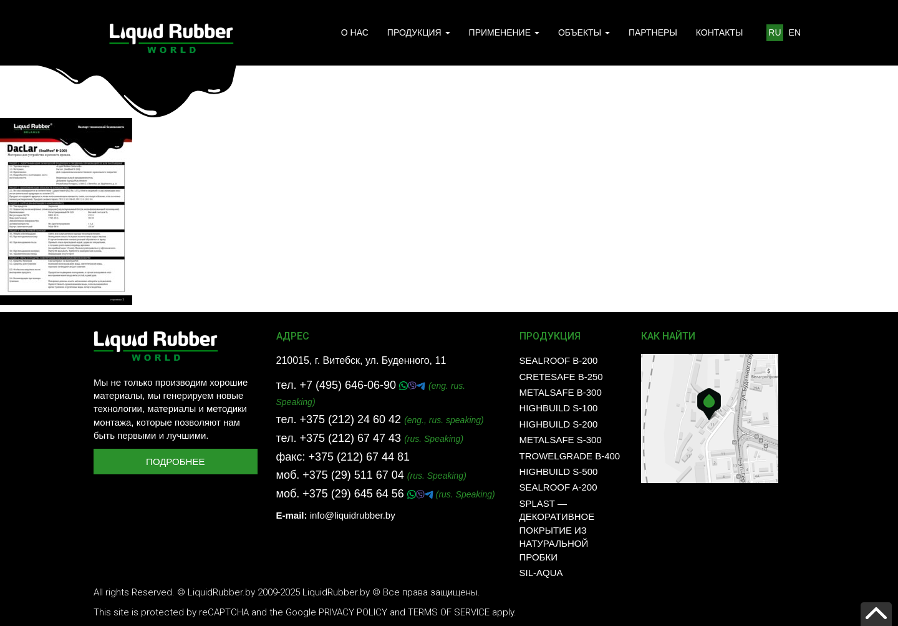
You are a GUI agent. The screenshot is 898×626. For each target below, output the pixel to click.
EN (795, 32)
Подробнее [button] (175, 461)
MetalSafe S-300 (560, 439)
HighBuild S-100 (558, 408)
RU (774, 32)
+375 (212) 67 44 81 (359, 457)
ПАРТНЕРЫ (653, 32)
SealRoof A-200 (558, 487)
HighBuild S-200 (558, 424)
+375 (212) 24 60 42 (350, 419)
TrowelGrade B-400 (569, 456)
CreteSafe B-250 (561, 376)
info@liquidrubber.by (352, 515)
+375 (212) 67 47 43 (350, 438)
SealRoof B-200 (558, 360)
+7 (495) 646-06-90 (349, 385)
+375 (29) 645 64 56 (354, 493)
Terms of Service (449, 612)
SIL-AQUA (541, 572)
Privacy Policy (353, 612)
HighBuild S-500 (558, 471)
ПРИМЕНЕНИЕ (504, 32)
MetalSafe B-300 (560, 392)
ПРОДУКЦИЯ (418, 32)
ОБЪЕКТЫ (584, 32)
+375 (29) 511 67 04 (353, 475)
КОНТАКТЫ (719, 32)
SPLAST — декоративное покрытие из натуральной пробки (557, 530)
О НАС (355, 32)
